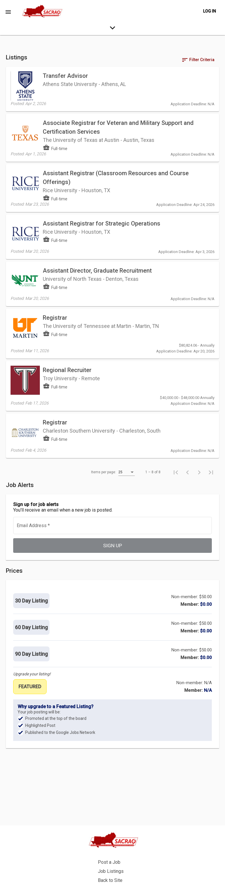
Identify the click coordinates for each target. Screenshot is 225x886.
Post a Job (141, 843)
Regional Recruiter (67, 342)
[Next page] (199, 429)
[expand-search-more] (112, 29)
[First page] (176, 429)
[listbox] (126, 430)
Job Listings (143, 852)
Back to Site (142, 861)
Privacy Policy (144, 870)
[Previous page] (187, 429)
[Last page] (211, 429)
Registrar (55, 299)
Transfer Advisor (65, 81)
